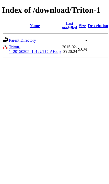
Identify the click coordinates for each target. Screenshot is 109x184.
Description (98, 26)
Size (82, 26)
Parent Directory (22, 40)
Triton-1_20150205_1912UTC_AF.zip (35, 49)
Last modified (69, 25)
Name (35, 26)
